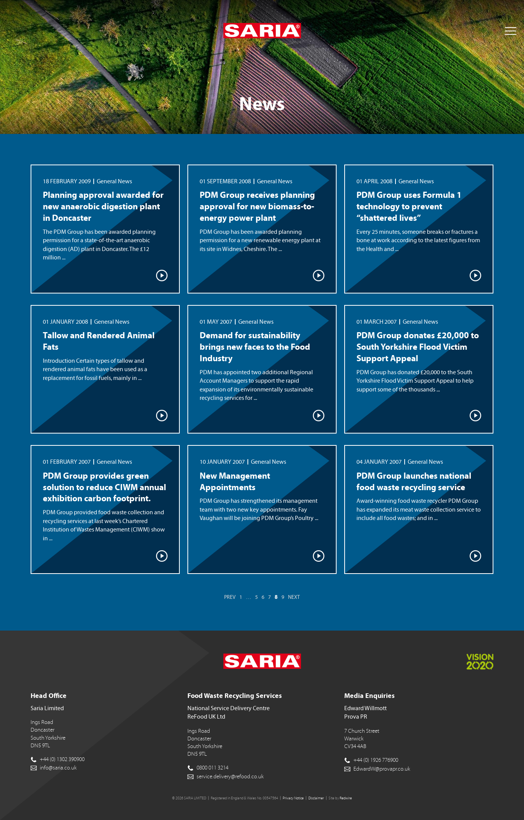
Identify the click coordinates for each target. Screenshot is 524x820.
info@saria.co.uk (58, 768)
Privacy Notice (293, 798)
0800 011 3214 (212, 768)
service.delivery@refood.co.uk (230, 776)
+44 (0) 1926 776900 (375, 760)
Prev (230, 597)
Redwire (346, 798)
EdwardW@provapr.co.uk (381, 769)
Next (294, 597)
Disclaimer (316, 798)
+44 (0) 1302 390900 (62, 759)
